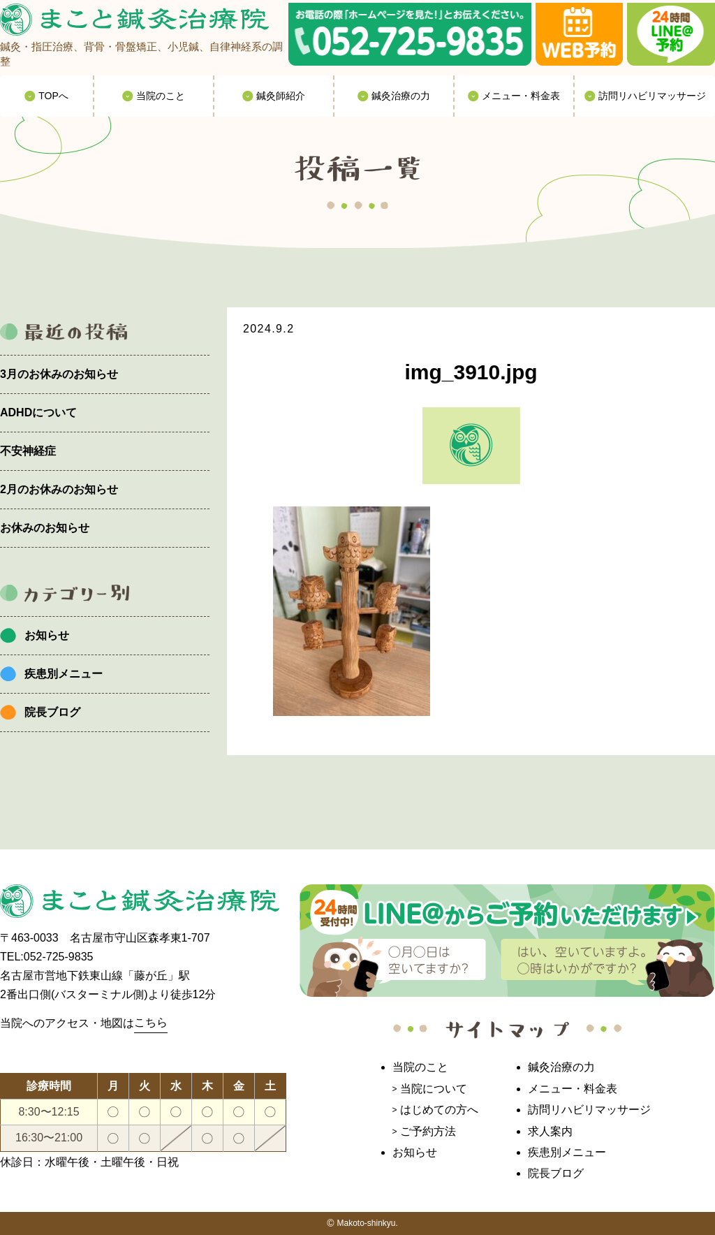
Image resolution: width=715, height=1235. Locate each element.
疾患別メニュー (63, 674)
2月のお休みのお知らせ (59, 489)
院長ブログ (52, 712)
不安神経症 (28, 451)
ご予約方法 (428, 1131)
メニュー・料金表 (572, 1089)
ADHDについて (38, 412)
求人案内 (550, 1131)
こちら (151, 1022)
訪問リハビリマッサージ (589, 1110)
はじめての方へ (439, 1110)
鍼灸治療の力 (561, 1067)
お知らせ (46, 635)
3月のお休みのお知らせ (59, 374)
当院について (433, 1089)
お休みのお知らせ (44, 528)
